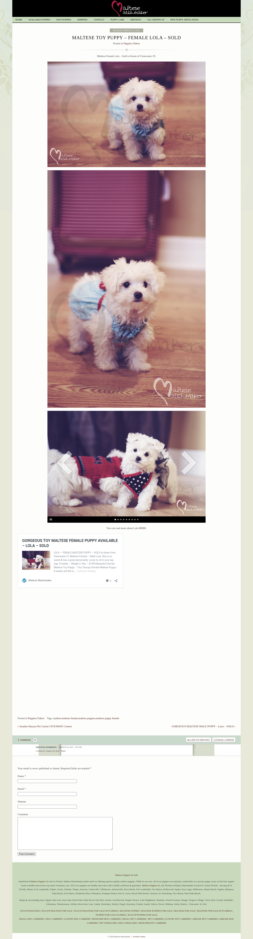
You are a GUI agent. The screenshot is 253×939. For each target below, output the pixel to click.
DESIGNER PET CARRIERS (152, 922)
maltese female (70, 710)
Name (21, 768)
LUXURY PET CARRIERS (178, 917)
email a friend (225, 732)
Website (22, 794)
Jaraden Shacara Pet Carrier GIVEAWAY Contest (45, 719)
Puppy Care (117, 19)
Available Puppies (39, 19)
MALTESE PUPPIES (130, 909)
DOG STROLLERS (128, 922)
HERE (142, 528)
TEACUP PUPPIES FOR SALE (142, 913)
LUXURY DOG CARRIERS (77, 917)
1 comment (24, 732)
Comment (23, 807)
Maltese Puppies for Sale (126, 874)
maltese (57, 710)
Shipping (82, 19)
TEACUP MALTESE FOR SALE (56, 909)
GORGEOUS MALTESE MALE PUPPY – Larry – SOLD (203, 719)
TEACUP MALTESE (30, 909)
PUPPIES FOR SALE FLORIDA (111, 913)
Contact (99, 19)
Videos (136, 43)
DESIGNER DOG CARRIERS (106, 917)
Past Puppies (63, 19)
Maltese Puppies (38, 880)
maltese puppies (87, 710)
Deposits (135, 19)
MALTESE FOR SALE (184, 909)
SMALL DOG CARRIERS (31, 917)
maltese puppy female (107, 710)
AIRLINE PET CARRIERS (205, 917)
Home (18, 19)
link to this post (200, 732)
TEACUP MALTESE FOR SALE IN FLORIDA (96, 909)
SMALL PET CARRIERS (134, 917)
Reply (63, 743)
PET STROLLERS (109, 922)
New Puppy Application (184, 19)
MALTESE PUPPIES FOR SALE (156, 909)
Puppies (128, 43)
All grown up (155, 19)
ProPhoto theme (139, 935)
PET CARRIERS (156, 917)
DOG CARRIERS (54, 917)
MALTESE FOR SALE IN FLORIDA (214, 909)
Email (21, 781)
